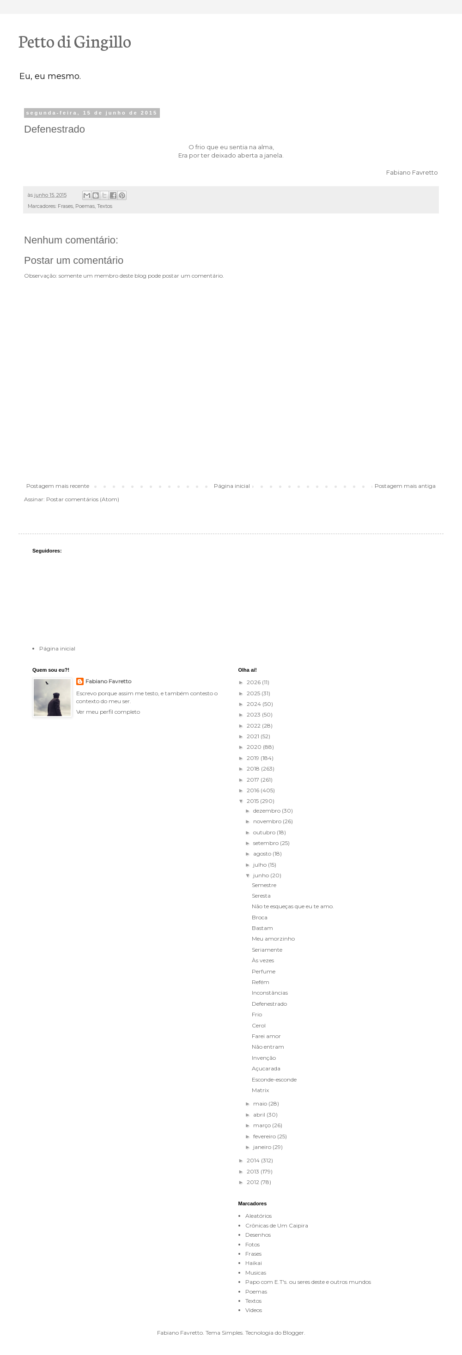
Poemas (85, 206)
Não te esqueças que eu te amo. (293, 906)
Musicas (255, 1272)
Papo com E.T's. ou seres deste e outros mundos (308, 1281)
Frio (257, 1014)
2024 (254, 703)
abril (260, 1114)
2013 (254, 1171)
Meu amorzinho (273, 938)
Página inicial (232, 485)
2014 (254, 1160)
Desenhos (258, 1234)
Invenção (264, 1057)
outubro (265, 832)
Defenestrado (269, 1003)
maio (260, 1103)
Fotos (252, 1244)
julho (260, 864)
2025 (254, 693)
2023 (254, 714)
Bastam (262, 927)
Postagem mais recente (57, 485)
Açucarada (266, 1068)
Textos (104, 206)
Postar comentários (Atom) (82, 499)
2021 (254, 736)
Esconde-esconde (274, 1079)
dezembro (267, 810)
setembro (266, 842)
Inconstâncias (270, 992)
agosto (263, 853)
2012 (254, 1182)
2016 (254, 790)
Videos (253, 1309)
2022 (254, 725)
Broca (259, 917)
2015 (253, 800)
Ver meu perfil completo (108, 711)
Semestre (264, 884)
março (262, 1125)
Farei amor (266, 1036)
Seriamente (267, 949)
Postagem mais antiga (405, 485)
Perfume (263, 971)
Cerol (259, 1025)
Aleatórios (258, 1215)
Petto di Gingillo (74, 40)
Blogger (293, 1332)
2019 (254, 757)
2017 (254, 779)
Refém (260, 981)
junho (261, 875)
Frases (65, 206)
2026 (254, 682)
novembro (268, 821)
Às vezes (263, 960)
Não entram (268, 1046)
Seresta (261, 895)
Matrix (260, 1090)
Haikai (253, 1262)
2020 (255, 746)
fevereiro (265, 1136)
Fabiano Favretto (108, 681)
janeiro (263, 1146)
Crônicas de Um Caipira (276, 1225)
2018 (254, 768)
